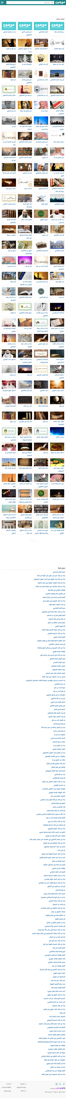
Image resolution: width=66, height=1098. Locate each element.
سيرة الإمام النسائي (59, 572)
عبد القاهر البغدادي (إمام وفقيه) (55, 915)
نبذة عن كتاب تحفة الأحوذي (57, 901)
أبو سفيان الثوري (60, 919)
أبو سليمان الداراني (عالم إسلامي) (55, 926)
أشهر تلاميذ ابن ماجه (58, 948)
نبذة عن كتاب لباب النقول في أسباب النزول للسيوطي (49, 579)
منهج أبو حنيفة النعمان (58, 803)
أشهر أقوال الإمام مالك (58, 987)
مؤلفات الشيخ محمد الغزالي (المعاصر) (53, 789)
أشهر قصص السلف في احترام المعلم (54, 597)
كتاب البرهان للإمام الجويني (57, 958)
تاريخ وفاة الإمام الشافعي (57, 951)
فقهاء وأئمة (60, 19)
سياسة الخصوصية (21, 1087)
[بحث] (52, 2)
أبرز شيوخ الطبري (60, 626)
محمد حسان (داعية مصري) (57, 1031)
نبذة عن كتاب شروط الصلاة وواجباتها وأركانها (51, 1042)
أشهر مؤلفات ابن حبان (58, 966)
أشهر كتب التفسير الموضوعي (56, 1027)
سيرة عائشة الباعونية (58, 669)
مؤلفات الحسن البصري (58, 868)
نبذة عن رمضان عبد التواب (57, 1067)
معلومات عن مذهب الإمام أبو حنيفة (54, 1060)
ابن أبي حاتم (61, 850)
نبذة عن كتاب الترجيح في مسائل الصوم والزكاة (51, 648)
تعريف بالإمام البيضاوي (58, 666)
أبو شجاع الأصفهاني (59, 778)
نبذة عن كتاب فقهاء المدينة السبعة (54, 875)
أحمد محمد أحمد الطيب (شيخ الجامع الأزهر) (52, 857)
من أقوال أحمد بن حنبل (58, 720)
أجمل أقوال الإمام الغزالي (57, 658)
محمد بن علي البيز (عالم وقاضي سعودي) (53, 897)
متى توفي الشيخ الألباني (57, 705)
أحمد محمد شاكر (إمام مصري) (56, 991)
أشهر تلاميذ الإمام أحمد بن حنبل (55, 817)
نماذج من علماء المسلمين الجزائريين (54, 846)
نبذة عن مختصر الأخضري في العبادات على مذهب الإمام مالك (47, 839)
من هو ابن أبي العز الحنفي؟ (56, 619)
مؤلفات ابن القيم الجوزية (57, 1045)
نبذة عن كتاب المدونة (58, 1005)
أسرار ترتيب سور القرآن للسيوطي (55, 770)
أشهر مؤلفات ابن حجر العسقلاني (55, 1070)
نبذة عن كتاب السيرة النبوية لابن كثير (54, 944)
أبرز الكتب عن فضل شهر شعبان (56, 810)
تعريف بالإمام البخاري (59, 749)
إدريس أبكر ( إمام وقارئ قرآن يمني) (54, 893)
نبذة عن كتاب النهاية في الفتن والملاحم (53, 908)
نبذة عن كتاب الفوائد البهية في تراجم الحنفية (51, 583)
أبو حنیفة (62, 1013)
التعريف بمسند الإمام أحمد (57, 1016)
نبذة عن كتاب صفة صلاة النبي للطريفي (53, 611)
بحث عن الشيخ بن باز (59, 745)
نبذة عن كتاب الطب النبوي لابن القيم (54, 1009)
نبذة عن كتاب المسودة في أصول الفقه (53, 1074)
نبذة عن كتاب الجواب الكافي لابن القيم (53, 781)
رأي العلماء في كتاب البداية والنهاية (54, 825)
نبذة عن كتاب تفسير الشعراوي (56, 1020)
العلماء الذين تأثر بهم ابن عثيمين (55, 836)
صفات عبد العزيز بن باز (58, 760)
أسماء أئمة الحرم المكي (58, 738)
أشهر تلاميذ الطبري (59, 637)
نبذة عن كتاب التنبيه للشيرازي (56, 828)
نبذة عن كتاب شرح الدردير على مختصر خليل (52, 655)
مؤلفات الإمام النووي (59, 651)
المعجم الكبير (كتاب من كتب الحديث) (54, 998)
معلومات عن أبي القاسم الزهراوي (55, 756)
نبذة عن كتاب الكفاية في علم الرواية (54, 843)
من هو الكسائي (60, 890)
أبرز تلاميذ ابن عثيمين (59, 976)
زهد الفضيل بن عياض (59, 807)
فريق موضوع (7, 1091)
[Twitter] (60, 1084)
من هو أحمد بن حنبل (59, 691)
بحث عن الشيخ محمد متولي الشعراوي (54, 752)
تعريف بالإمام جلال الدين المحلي (55, 673)
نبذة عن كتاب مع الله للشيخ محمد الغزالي (52, 799)
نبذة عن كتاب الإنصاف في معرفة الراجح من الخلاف (50, 586)
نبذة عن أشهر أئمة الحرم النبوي (55, 1063)
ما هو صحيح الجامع (59, 709)
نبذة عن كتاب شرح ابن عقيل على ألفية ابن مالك (51, 575)
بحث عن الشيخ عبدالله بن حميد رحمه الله (53, 727)
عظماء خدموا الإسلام (59, 742)
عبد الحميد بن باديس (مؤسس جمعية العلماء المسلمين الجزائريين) (45, 680)
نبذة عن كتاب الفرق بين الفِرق (56, 995)
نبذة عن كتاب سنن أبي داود (57, 940)
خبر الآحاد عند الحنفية (59, 904)
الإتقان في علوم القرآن (58, 767)
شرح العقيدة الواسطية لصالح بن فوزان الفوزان (51, 640)
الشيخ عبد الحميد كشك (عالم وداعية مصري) (52, 832)
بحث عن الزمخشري (59, 774)
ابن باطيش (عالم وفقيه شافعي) (55, 593)
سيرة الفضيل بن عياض (58, 861)
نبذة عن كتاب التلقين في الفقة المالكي (53, 1056)
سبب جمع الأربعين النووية (57, 984)
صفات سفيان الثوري (59, 973)
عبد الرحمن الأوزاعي (59, 785)
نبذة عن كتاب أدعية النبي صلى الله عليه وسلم (51, 929)
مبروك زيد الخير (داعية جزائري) (56, 1052)
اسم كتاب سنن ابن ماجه (58, 980)
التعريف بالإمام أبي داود (58, 796)
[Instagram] (56, 1084)
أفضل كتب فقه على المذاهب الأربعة (54, 864)
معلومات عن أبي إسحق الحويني (55, 695)
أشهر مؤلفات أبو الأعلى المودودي (55, 955)
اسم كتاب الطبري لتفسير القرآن (55, 763)
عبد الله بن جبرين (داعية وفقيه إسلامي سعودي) (50, 814)
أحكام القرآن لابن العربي (58, 702)
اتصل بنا (9, 1084)
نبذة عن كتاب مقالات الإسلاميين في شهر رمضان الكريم (48, 933)
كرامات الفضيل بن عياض (58, 911)
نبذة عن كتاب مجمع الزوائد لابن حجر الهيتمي (52, 882)
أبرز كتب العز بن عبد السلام (57, 937)
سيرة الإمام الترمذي (59, 662)
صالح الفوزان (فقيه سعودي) (56, 1049)
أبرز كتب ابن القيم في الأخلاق (56, 886)
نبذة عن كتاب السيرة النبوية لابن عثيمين (53, 854)
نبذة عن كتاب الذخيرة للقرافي (56, 633)
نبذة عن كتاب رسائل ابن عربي (56, 821)
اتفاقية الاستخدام (6, 1087)
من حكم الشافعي (59, 684)
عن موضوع (23, 1084)
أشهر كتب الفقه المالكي (57, 872)
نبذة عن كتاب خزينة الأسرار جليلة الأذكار (53, 630)
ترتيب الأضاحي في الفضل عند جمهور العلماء (52, 1038)
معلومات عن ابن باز (59, 734)
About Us (23, 1091)
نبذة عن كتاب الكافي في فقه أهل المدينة (52, 969)
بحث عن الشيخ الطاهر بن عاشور (56, 922)
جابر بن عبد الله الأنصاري (58, 698)
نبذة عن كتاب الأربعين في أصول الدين (54, 601)
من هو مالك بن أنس (59, 731)
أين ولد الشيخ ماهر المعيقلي (56, 713)
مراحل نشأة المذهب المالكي (56, 962)
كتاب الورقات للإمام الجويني (57, 792)
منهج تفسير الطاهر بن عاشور (56, 622)
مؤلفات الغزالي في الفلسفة (56, 590)
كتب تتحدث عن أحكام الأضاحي (56, 1002)
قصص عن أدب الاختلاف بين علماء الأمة (53, 676)
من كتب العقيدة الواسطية (57, 604)
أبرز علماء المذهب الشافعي (57, 644)
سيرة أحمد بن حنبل (59, 687)
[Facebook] (63, 1084)
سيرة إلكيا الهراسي (59, 608)
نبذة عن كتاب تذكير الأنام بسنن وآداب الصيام (52, 1023)
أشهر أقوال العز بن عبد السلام (56, 615)
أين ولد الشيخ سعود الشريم (56, 716)
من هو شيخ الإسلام (59, 723)
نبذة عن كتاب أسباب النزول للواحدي (54, 879)
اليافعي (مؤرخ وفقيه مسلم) (56, 1034)
